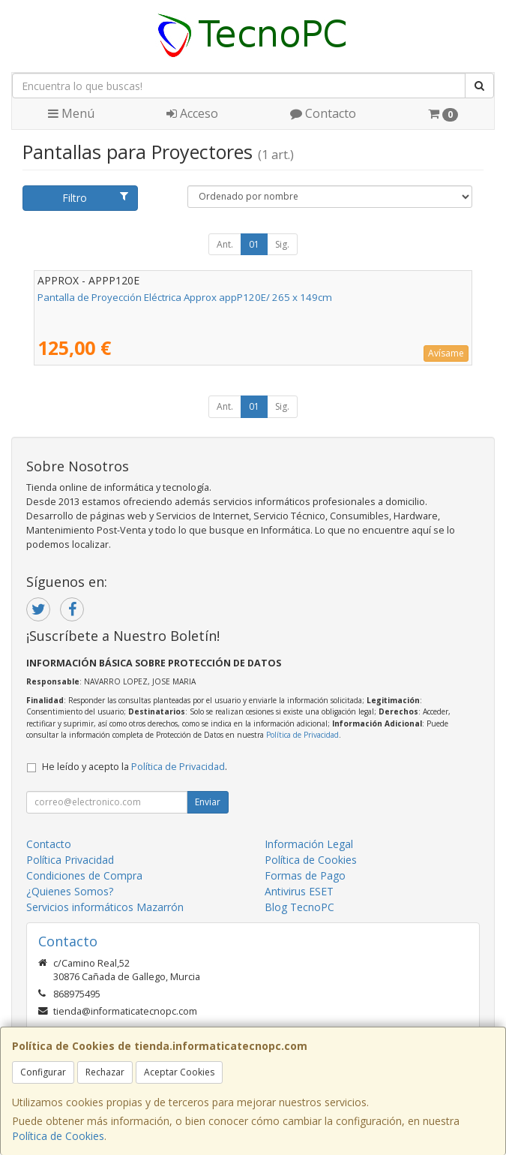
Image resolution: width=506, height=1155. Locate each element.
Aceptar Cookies (179, 1072)
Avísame (446, 353)
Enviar (207, 802)
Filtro (95, 198)
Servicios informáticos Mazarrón (105, 907)
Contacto (323, 113)
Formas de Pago (305, 875)
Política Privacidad (70, 860)
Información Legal (309, 844)
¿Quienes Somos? (69, 891)
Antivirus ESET (299, 891)
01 (254, 244)
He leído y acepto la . (134, 766)
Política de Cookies (58, 1136)
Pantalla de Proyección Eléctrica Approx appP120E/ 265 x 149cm (184, 297)
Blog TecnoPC (299, 907)
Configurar (43, 1072)
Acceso (192, 113)
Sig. (282, 244)
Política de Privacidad (302, 734)
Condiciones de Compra (84, 875)
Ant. (225, 244)
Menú (71, 113)
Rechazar (104, 1072)
